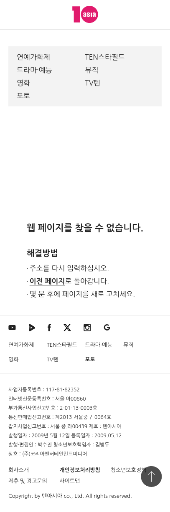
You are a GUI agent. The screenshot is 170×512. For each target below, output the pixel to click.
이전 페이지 (47, 281)
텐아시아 (52, 496)
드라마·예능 (34, 69)
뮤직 (92, 69)
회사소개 (18, 470)
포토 (23, 95)
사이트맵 (69, 481)
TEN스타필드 (105, 57)
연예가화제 (33, 57)
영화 (23, 82)
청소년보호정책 (129, 470)
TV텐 (93, 82)
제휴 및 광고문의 (27, 481)
